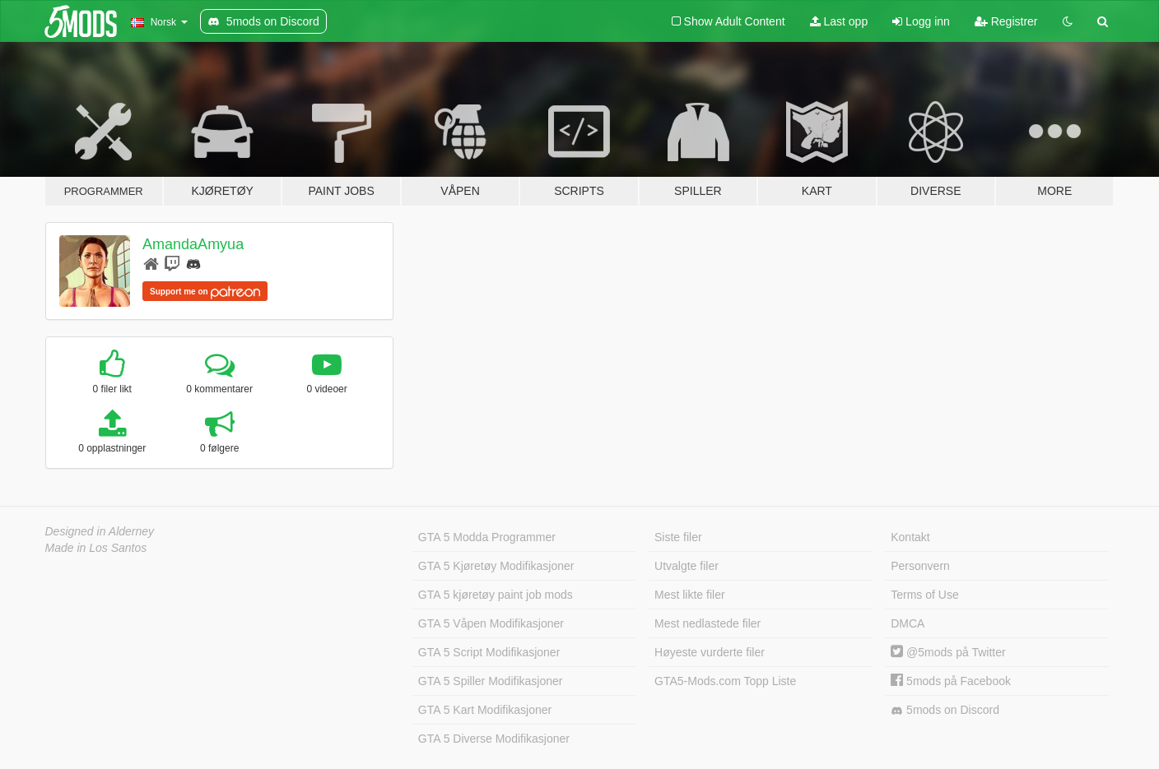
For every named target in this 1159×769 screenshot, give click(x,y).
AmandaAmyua (193, 244)
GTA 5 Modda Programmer (487, 537)
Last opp (839, 21)
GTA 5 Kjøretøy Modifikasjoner (496, 565)
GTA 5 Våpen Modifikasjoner (491, 623)
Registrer (1006, 21)
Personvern (920, 565)
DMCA (907, 623)
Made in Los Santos (96, 547)
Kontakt (910, 537)
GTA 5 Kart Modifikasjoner (485, 709)
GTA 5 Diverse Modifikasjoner (494, 738)
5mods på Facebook (951, 681)
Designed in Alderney (100, 531)
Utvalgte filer (686, 565)
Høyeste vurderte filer (709, 652)
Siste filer (678, 537)
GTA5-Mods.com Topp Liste (725, 681)
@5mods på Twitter (948, 652)
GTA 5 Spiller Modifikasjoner (490, 681)
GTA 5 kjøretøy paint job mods (495, 594)
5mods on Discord (945, 710)
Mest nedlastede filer (707, 623)
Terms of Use (924, 594)
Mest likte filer (689, 594)
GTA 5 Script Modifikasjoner (489, 652)
